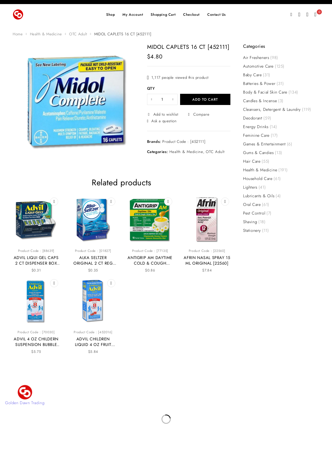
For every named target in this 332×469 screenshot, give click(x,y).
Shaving (254, 222)
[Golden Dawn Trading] (25, 392)
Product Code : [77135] (150, 250)
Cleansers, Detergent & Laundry (277, 109)
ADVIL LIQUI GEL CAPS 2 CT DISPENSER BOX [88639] (36, 263)
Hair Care (256, 161)
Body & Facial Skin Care (270, 92)
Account (121, 401)
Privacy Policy (126, 417)
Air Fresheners (260, 57)
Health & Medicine (46, 34)
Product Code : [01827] (93, 250)
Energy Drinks (260, 127)
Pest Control (257, 213)
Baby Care (256, 75)
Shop (118, 409)
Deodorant (257, 118)
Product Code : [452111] (183, 141)
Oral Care (256, 204)
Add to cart (205, 99)
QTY (151, 88)
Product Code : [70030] (36, 332)
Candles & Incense (263, 101)
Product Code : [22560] (207, 250)
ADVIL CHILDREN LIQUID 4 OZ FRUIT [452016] (93, 344)
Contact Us (123, 394)
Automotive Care (263, 66)
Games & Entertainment (267, 144)
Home (18, 34)
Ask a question (164, 121)
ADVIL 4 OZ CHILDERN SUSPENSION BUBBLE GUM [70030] (36, 344)
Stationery (256, 230)
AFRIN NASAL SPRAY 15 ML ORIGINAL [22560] (207, 260)
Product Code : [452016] (93, 332)
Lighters (254, 187)
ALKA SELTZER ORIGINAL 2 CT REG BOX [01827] (93, 263)
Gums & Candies (262, 153)
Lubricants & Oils (262, 196)
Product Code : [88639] (36, 250)
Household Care (262, 178)
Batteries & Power (263, 83)
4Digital (187, 451)
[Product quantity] (162, 99)
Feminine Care (260, 135)
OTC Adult (78, 34)
